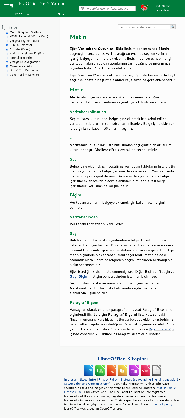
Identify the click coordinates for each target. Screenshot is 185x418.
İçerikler (10, 27)
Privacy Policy (108, 379)
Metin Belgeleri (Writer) (25, 32)
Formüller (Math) (21, 58)
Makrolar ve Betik (21, 66)
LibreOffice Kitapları (123, 358)
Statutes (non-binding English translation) (149, 379)
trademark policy (161, 404)
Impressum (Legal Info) (80, 379)
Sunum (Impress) (21, 45)
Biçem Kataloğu (161, 329)
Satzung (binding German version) (87, 383)
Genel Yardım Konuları (24, 75)
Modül (20, 13)
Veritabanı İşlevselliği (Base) (28, 53)
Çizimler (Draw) (20, 49)
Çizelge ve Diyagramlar (25, 62)
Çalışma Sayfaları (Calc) (25, 41)
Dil (58, 13)
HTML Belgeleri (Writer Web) (29, 36)
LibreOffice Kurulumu (24, 70)
